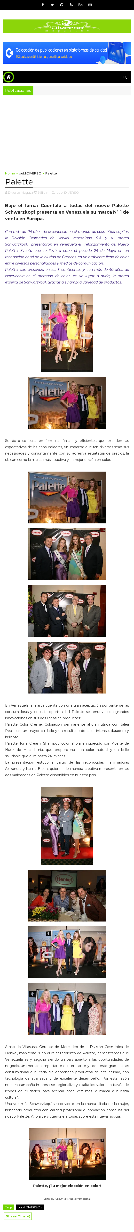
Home (10, 173)
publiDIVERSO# (30, 1207)
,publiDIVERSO (67, 192)
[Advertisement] (67, 132)
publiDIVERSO (30, 173)
